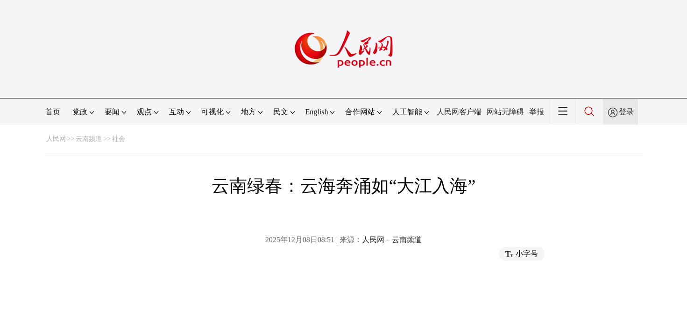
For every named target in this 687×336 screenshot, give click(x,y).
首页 (52, 112)
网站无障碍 (505, 112)
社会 (118, 138)
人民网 (56, 138)
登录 (626, 112)
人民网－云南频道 (392, 240)
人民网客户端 (459, 112)
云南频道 (89, 138)
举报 (536, 112)
